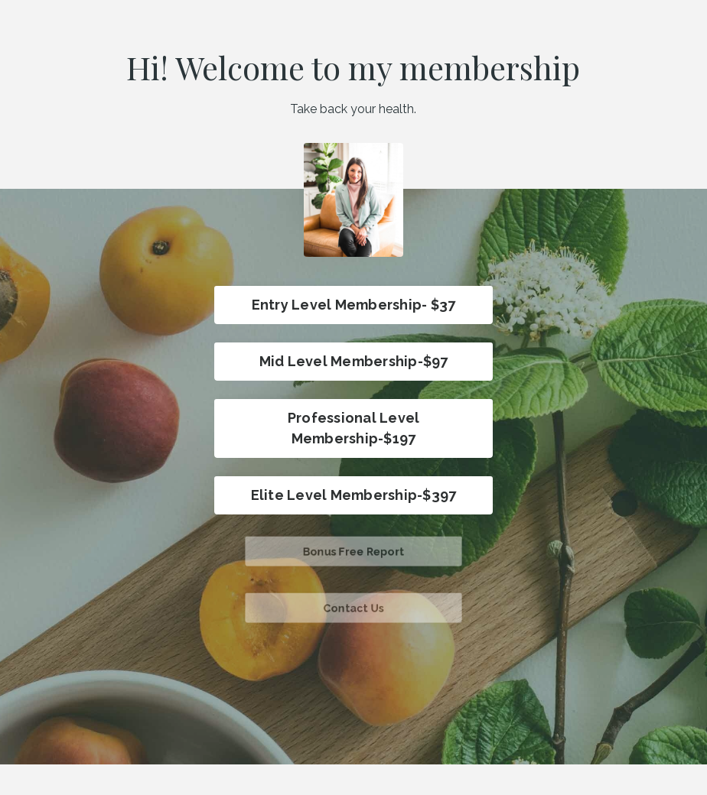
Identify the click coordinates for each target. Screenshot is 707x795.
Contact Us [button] (354, 607)
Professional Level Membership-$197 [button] (354, 428)
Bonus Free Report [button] (353, 550)
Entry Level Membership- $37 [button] (354, 305)
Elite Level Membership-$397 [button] (354, 495)
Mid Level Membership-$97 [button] (353, 361)
